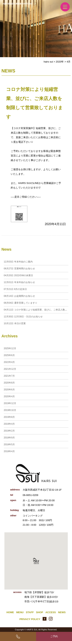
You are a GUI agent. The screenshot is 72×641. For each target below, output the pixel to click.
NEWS (62, 612)
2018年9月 (9, 437)
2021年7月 (9, 376)
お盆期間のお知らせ (19, 296)
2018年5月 (9, 444)
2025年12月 (10, 348)
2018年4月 (9, 451)
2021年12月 (10, 369)
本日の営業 (15, 323)
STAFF (30, 612)
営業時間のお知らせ (19, 268)
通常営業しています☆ (20, 303)
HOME (10, 612)
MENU (19, 612)
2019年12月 (10, 403)
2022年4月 (9, 362)
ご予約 (54, 636)
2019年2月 (9, 430)
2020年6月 (9, 389)
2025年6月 (9, 355)
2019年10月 (10, 410)
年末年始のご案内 (18, 261)
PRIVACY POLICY (29, 619)
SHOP (39, 612)
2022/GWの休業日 (18, 275)
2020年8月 (9, 382)
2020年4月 (9, 396)
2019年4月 (9, 424)
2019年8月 (9, 417)
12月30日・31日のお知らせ (23, 316)
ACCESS (50, 612)
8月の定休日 (15, 289)
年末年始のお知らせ (19, 282)
